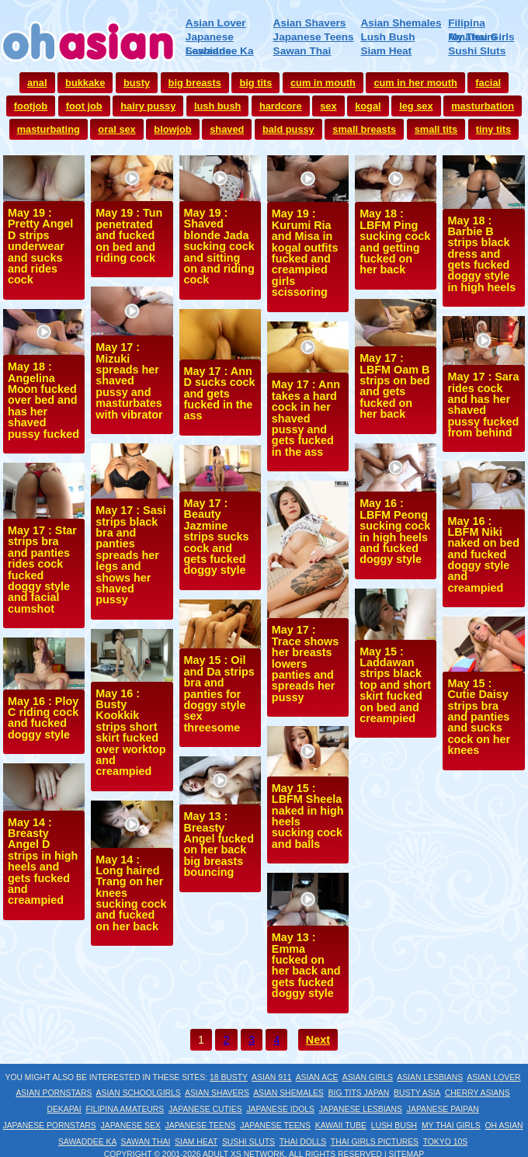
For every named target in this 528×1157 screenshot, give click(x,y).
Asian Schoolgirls (138, 1093)
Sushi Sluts (476, 51)
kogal (367, 106)
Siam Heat (386, 51)
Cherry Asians (477, 1093)
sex (328, 106)
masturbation (482, 106)
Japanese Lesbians (360, 1109)
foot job (84, 106)
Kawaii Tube (340, 1125)
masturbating (48, 129)
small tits (436, 129)
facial (488, 83)
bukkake (85, 83)
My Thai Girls (481, 37)
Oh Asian (504, 1125)
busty (136, 83)
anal (37, 83)
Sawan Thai (302, 51)
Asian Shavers (309, 23)
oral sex (116, 129)
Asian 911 (271, 1077)
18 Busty (229, 1077)
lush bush (217, 106)
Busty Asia (417, 1093)
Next (318, 1040)
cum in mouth (323, 83)
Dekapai (64, 1109)
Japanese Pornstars (49, 1125)
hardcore (280, 106)
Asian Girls (367, 1077)
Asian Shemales (400, 23)
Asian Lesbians (430, 1077)
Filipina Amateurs (124, 1109)
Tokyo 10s (445, 1142)
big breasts (194, 83)
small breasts (364, 129)
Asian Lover (216, 23)
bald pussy (288, 129)
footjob (30, 106)
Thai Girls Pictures (375, 1142)
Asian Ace (317, 1077)
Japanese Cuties (205, 1109)
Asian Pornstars (54, 1093)
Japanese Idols (280, 1109)
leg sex (415, 106)
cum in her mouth (415, 83)
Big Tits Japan (359, 1093)
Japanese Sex (131, 1125)
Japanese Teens (313, 37)
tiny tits (494, 129)
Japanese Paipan (443, 1109)
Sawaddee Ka (220, 51)
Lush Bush (387, 37)
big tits (255, 83)
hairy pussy (147, 106)
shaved (227, 129)
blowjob (172, 129)
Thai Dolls (303, 1142)
